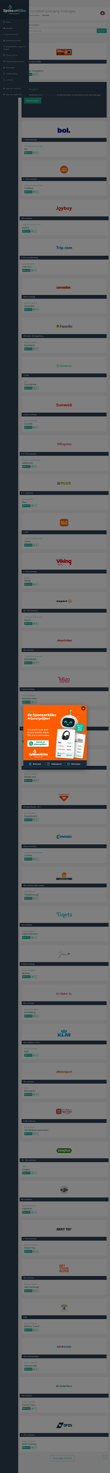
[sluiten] (83, 708)
